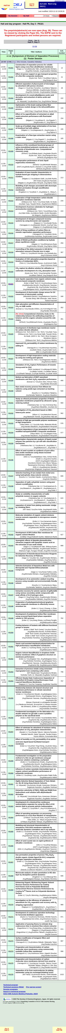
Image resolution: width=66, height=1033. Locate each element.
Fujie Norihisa (40, 373)
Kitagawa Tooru (33, 525)
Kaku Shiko (32, 820)
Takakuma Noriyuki (26, 704)
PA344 (10, 558)
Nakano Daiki (39, 179)
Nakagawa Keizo (32, 289)
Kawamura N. (52, 486)
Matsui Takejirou (51, 393)
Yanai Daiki (45, 202)
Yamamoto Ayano (50, 521)
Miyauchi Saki (40, 547)
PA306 (10, 118)
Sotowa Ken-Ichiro (32, 919)
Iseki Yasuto (52, 298)
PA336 (10, 460)
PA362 (10, 794)
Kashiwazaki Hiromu (33, 696)
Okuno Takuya (51, 463)
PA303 (10, 88)
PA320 (10, 272)
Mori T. (54, 810)
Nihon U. (36, 414)
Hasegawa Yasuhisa (49, 847)
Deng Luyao (32, 775)
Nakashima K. (40, 907)
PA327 (10, 359)
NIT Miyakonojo (33, 673)
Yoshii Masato (51, 974)
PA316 (10, 233)
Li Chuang (46, 608)
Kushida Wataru (51, 631)
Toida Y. (54, 448)
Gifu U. (26, 457)
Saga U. (20, 69)
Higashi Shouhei (51, 953)
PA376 (10, 974)
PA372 (10, 929)
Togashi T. (53, 120)
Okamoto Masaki (33, 694)
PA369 (10, 890)
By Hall (26, 16)
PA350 (10, 632)
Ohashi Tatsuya (25, 373)
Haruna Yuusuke (39, 963)
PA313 (10, 201)
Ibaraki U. (23, 732)
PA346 (10, 583)
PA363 (10, 806)
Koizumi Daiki (52, 263)
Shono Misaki (37, 977)
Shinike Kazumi (51, 917)
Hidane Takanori (51, 88)
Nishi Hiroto (52, 234)
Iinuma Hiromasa (38, 917)
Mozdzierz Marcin (50, 338)
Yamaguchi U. (38, 234)
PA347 (10, 595)
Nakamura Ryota (51, 537)
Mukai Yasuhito (51, 684)
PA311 (10, 178)
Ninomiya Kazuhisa (35, 236)
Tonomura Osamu (50, 919)
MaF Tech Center (32, 634)
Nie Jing (54, 965)
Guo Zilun (42, 382)
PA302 (10, 77)
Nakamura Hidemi (50, 511)
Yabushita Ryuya (36, 263)
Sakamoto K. (52, 498)
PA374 (10, 951)
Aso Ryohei (52, 629)
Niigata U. (30, 120)
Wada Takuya (52, 371)
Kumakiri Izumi (51, 236)
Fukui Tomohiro (35, 88)
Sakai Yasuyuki (39, 734)
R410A (25, 240)
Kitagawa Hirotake (50, 702)
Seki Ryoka (52, 179)
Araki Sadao (52, 167)
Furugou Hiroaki (37, 551)
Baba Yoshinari (51, 675)
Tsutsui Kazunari (51, 300)
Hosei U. (26, 808)
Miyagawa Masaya (33, 879)
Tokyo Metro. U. (26, 424)
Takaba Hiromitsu (50, 879)
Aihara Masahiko (41, 407)
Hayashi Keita (51, 509)
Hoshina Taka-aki (50, 417)
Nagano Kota (52, 434)
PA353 (10, 672)
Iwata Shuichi (52, 153)
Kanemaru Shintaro (49, 785)
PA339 (10, 498)
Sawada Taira (33, 861)
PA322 (10, 296)
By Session (12, 16)
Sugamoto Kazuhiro (34, 787)
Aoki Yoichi (53, 373)
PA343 (10, 545)
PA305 (10, 108)
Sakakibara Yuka (40, 457)
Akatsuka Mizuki (51, 424)
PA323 (10, 307)
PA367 (10, 862)
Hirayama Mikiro (51, 930)
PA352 (10, 659)
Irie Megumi (36, 215)
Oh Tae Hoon (52, 921)
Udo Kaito (40, 424)
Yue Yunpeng (37, 684)
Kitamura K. (52, 808)
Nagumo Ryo (52, 157)
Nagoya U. (38, 223)
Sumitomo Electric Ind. (36, 463)
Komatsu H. (41, 122)
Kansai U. (39, 167)
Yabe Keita (26, 213)
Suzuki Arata (39, 817)
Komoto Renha (40, 974)
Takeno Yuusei (51, 963)
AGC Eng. (29, 111)
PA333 (10, 423)
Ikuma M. (42, 445)
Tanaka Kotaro (51, 734)
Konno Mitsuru (39, 736)
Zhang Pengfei (51, 620)
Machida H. (40, 909)
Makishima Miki (51, 928)
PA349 (10, 618)
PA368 (10, 876)
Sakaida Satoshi (27, 734)
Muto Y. (35, 192)
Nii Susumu (53, 934)
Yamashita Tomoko (50, 273)
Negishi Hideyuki (50, 461)
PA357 (10, 732)
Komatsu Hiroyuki (36, 183)
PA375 (10, 963)
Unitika (23, 537)
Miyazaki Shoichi (40, 225)
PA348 (10, 606)
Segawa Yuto (35, 659)
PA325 (10, 334)
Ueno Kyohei (52, 459)
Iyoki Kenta (52, 820)
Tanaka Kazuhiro (51, 944)
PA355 (10, 698)
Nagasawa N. (39, 130)
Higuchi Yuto (52, 309)
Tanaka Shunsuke (50, 311)
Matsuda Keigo (51, 227)
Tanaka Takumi (37, 732)
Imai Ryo (53, 405)
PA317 (10, 243)
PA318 (10, 252)
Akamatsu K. (52, 194)
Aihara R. (41, 120)
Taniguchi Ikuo (52, 80)
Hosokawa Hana (50, 283)
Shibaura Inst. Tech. (29, 202)
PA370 (10, 905)
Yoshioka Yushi (26, 675)
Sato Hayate (36, 477)
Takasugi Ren (52, 877)
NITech (24, 153)
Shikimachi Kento (36, 322)
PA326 (10, 347)
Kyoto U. (24, 917)
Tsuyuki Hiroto (35, 204)
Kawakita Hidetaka (34, 62)
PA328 (10, 369)
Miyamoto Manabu (50, 467)
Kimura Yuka (52, 382)
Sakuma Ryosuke (50, 732)
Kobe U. (36, 521)
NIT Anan (37, 181)
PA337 (10, 476)
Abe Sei (36, 558)
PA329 (10, 380)
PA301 (10, 68)
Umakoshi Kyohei (37, 537)
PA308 (10, 138)
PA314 (10, 211)
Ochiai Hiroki (52, 457)
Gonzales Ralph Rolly (49, 775)
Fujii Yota (53, 225)
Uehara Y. (53, 907)
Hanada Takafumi (35, 395)
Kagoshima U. (23, 928)
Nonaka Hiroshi (51, 352)
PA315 (10, 223)
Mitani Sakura (52, 78)
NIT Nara (26, 509)
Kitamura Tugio (24, 551)
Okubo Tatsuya (36, 822)
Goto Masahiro (51, 395)
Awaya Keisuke (51, 704)
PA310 (10, 165)
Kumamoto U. (39, 704)
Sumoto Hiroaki (35, 785)
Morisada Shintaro (50, 69)
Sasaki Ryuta (52, 223)
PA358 (10, 746)
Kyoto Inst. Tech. (36, 78)
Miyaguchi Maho (51, 369)
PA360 (10, 773)
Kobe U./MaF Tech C (32, 283)
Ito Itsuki (53, 202)
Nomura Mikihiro (51, 204)
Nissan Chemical (33, 702)
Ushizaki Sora (36, 796)
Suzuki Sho (53, 111)
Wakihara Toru (52, 822)
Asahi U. (39, 459)
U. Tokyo (41, 820)
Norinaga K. (52, 909)
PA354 (10, 681)
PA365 (10, 831)
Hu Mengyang (52, 897)
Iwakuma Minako (50, 673)
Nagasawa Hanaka (50, 360)
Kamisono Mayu (51, 477)
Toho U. (24, 253)
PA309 (10, 151)
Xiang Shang (37, 620)
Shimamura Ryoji (50, 244)
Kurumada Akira (51, 736)
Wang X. (53, 192)
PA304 (10, 98)
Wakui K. (53, 445)
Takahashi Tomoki (33, 417)
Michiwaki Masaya (50, 165)
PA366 (10, 846)
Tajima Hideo (52, 183)
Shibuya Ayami (51, 547)
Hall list (7, 5)
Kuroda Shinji (31, 298)
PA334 (10, 433)
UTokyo (27, 817)
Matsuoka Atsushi (32, 285)
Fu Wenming (34, 895)
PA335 (10, 443)
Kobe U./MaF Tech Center (33, 629)
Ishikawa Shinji (51, 465)
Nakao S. (46, 192)
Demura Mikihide (32, 90)
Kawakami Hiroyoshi (49, 426)
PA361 (10, 784)
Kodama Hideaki (37, 942)
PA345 (10, 571)
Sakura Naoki (38, 213)
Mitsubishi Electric (30, 296)
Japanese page (60, 1)
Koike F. (37, 808)
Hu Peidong (52, 817)
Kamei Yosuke (33, 831)
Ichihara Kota (52, 211)
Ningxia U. (46, 965)
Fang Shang (36, 648)
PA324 (10, 319)
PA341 (10, 522)
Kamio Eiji (34, 287)
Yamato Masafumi (31, 426)
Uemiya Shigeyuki (35, 469)
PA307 (10, 129)
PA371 (10, 917)
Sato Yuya (25, 204)
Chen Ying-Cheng (37, 746)
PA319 (10, 262)
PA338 (10, 486)
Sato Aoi (54, 407)
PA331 (10, 403)
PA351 (10, 647)
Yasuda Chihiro (33, 309)
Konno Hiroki (52, 255)
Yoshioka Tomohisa (49, 287)
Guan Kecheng (51, 648)
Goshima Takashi (38, 932)
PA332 (10, 413)
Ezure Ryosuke (51, 181)
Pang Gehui (52, 560)
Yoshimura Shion (37, 953)
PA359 (10, 761)
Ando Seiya (52, 746)
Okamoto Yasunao (50, 285)
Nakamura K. (42, 448)
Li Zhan (54, 608)
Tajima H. (53, 122)
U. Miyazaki (22, 101)
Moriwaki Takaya (34, 965)
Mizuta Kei (53, 932)
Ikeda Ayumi (30, 167)
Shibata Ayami (37, 153)
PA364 (10, 817)
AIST (19, 167)
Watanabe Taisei (50, 942)
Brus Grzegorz (51, 336)
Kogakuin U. (23, 192)
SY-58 (34, 46)
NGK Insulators (34, 369)
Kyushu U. (36, 393)
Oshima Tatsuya (51, 101)
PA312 (10, 190)
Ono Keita (38, 509)
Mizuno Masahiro (36, 870)
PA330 (10, 391)
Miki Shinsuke (42, 298)
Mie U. (38, 352)
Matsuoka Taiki (33, 69)
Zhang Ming (37, 928)
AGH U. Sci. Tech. (38, 336)
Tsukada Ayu (52, 253)
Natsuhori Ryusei (50, 414)
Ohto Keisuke (21, 62)
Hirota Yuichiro (51, 169)
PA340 (10, 508)
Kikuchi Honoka (37, 253)
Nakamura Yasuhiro (49, 296)
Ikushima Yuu (36, 101)
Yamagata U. (25, 225)
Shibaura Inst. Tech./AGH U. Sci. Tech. (30, 332)
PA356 (10, 718)
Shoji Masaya (52, 845)
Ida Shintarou (26, 706)
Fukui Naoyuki (52, 870)
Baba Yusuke (38, 371)
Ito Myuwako (52, 213)
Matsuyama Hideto (50, 289)
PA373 (10, 941)
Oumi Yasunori (51, 469)
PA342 (10, 535)
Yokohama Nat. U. (34, 405)
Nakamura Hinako (38, 762)
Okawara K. (27, 488)
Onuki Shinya (43, 111)
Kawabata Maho (51, 718)
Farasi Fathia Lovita (49, 572)
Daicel (23, 870)
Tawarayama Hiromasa (36, 465)
